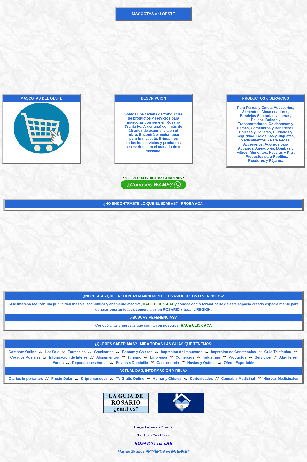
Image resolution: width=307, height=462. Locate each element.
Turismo (135, 357)
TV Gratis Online (130, 379)
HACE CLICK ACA (158, 304)
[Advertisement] (153, 57)
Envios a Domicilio (132, 363)
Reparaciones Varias (90, 363)
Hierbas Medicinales (280, 379)
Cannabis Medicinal (238, 379)
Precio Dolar (61, 379)
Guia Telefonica (277, 352)
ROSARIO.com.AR (153, 443)
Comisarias (103, 352)
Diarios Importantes (26, 379)
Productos (237, 357)
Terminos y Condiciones (153, 435)
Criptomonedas (94, 379)
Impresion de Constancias (233, 352)
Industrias (211, 357)
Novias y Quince (201, 363)
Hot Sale (52, 352)
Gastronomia (167, 363)
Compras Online (22, 352)
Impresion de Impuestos (181, 352)
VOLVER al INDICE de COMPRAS (153, 178)
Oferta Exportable (239, 363)
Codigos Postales (25, 357)
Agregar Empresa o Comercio (153, 427)
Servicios (263, 357)
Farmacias (77, 352)
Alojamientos (107, 357)
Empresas (158, 357)
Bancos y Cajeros (137, 352)
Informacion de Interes (68, 357)
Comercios (185, 357)
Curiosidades (201, 379)
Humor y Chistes (167, 379)
